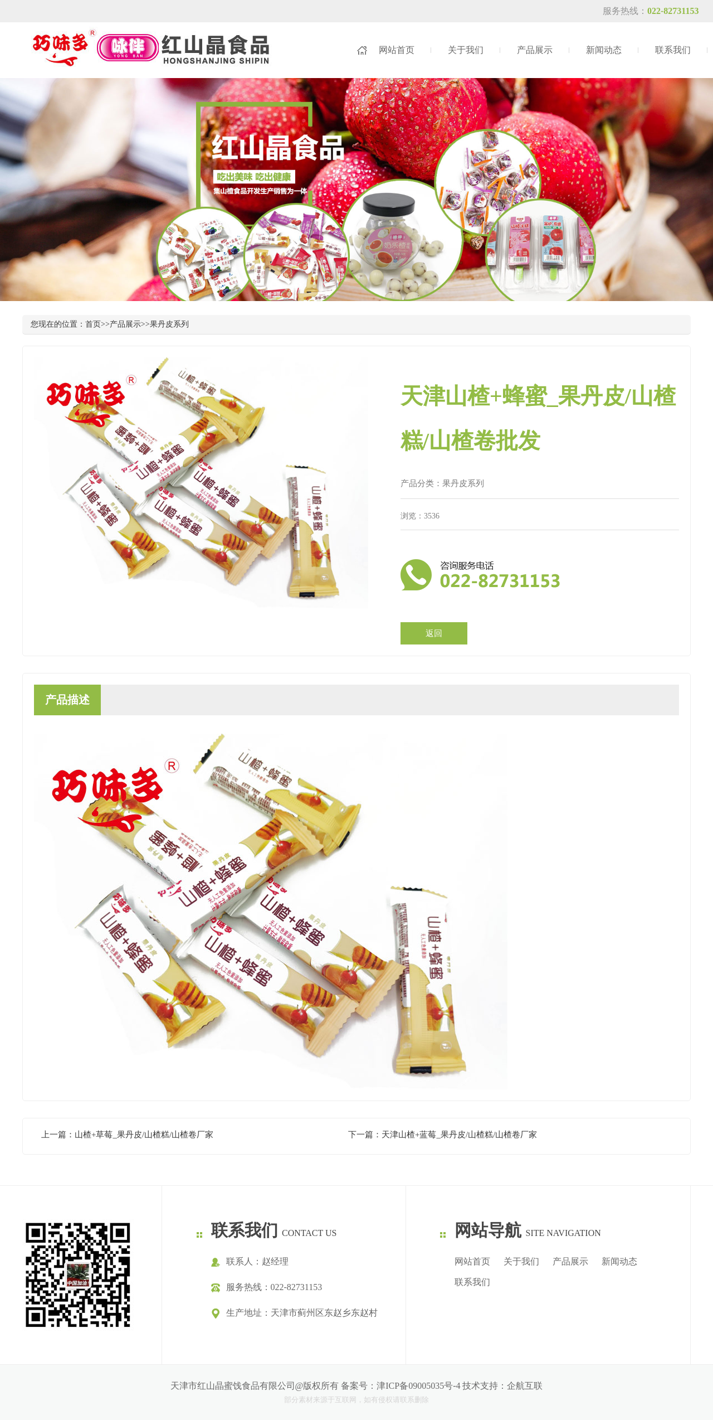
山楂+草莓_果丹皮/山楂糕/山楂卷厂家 (144, 1134)
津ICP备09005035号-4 (418, 1385)
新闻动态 (604, 50)
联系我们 (673, 50)
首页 (93, 324)
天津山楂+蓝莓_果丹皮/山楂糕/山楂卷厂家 (459, 1134)
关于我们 (466, 50)
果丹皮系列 (169, 324)
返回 (434, 633)
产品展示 (535, 50)
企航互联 (525, 1385)
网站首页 (396, 50)
